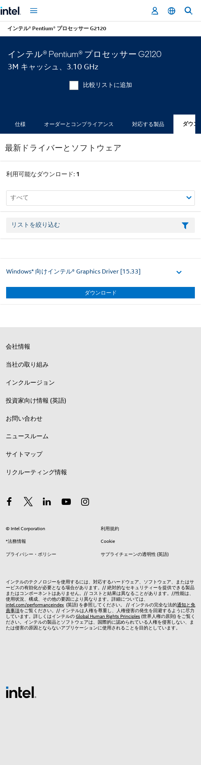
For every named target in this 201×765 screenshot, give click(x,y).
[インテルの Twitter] (28, 503)
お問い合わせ (24, 419)
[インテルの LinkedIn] (47, 503)
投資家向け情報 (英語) (36, 401)
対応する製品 (148, 124)
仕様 (20, 124)
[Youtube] (66, 503)
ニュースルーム (27, 436)
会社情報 (18, 347)
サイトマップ (24, 454)
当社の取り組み (27, 365)
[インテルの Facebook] (9, 503)
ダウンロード (101, 292)
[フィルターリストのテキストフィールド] (100, 225)
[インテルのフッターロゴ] (21, 692)
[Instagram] (85, 503)
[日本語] (171, 10)
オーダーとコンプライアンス (79, 124)
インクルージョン (30, 383)
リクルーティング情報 (36, 472)
